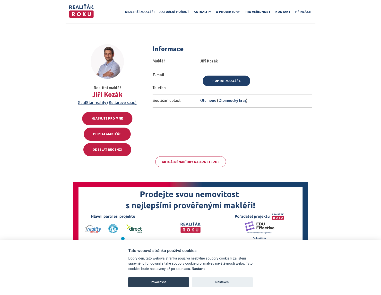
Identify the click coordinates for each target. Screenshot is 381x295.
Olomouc (208, 100)
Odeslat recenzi (107, 150)
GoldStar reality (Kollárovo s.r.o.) (107, 103)
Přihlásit (303, 12)
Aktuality (202, 12)
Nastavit (198, 269)
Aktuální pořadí (174, 12)
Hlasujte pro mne (107, 118)
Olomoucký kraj (232, 100)
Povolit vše (158, 282)
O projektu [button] (228, 12)
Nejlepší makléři (140, 12)
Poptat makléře (107, 134)
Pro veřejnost (257, 12)
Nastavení (222, 282)
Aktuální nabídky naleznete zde (190, 162)
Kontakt (282, 12)
